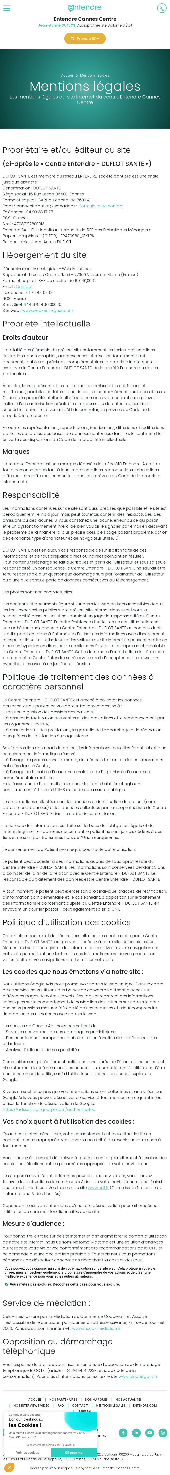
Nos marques (96, 1400)
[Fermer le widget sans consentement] (25, 1415)
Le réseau (85, 1411)
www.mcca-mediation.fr (96, 1328)
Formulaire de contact (101, 206)
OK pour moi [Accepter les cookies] (74, 1453)
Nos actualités (129, 1400)
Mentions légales (110, 1405)
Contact (24, 286)
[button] (9, 1467)
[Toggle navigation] (6, 8)
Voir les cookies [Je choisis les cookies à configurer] (27, 1453)
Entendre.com (145, 1405)
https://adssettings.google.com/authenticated (49, 1109)
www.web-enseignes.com (47, 310)
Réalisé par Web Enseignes (51, 1468)
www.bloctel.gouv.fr (138, 1376)
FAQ (61, 1405)
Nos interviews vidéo (32, 1405)
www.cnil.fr (98, 1187)
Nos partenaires (63, 1400)
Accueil (34, 1400)
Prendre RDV (85, 38)
